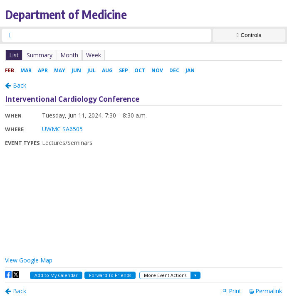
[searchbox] (114, 35)
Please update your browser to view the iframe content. (143, 55)
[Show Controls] (249, 35)
